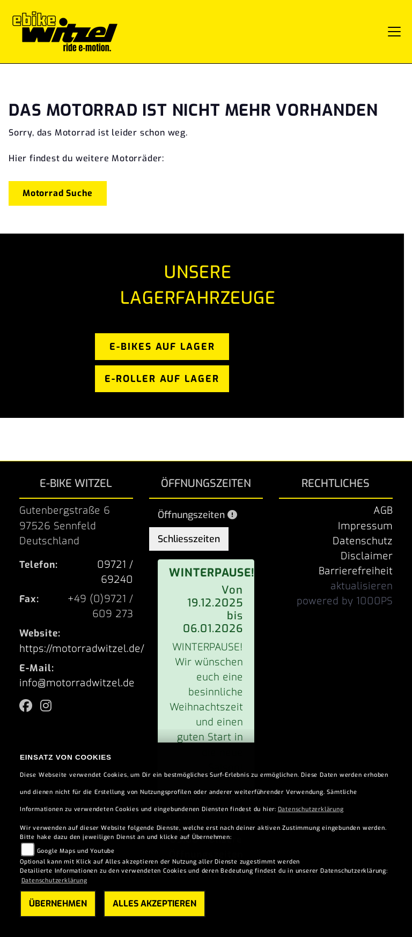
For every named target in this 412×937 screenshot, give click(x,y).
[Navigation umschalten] (394, 31)
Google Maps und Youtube (76, 851)
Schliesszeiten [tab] (189, 539)
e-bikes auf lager (162, 346)
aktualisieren (361, 586)
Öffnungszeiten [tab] (197, 514)
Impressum (365, 526)
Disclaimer (367, 556)
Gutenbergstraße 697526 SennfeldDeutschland (64, 525)
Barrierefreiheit (356, 571)
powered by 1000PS (345, 601)
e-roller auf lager (162, 378)
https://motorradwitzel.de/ (81, 648)
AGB (383, 510)
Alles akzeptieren (154, 903)
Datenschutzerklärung (311, 809)
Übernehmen (58, 903)
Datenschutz (363, 541)
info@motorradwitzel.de (77, 683)
